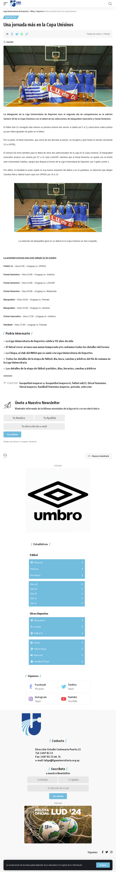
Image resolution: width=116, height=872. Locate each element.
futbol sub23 (79, 383)
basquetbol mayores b (58, 383)
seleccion (86, 386)
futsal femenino (97, 383)
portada (75, 386)
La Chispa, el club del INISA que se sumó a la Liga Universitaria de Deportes (49, 352)
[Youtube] (75, 699)
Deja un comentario (98, 456)
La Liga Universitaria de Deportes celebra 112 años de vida (39, 341)
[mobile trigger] (6, 3)
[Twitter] (75, 686)
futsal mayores (28, 386)
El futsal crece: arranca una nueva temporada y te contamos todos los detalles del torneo (57, 346)
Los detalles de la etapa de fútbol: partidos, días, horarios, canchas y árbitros (51, 368)
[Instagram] (42, 699)
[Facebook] (42, 686)
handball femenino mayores (53, 386)
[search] (110, 3)
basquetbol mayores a (32, 383)
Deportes (10, 17)
